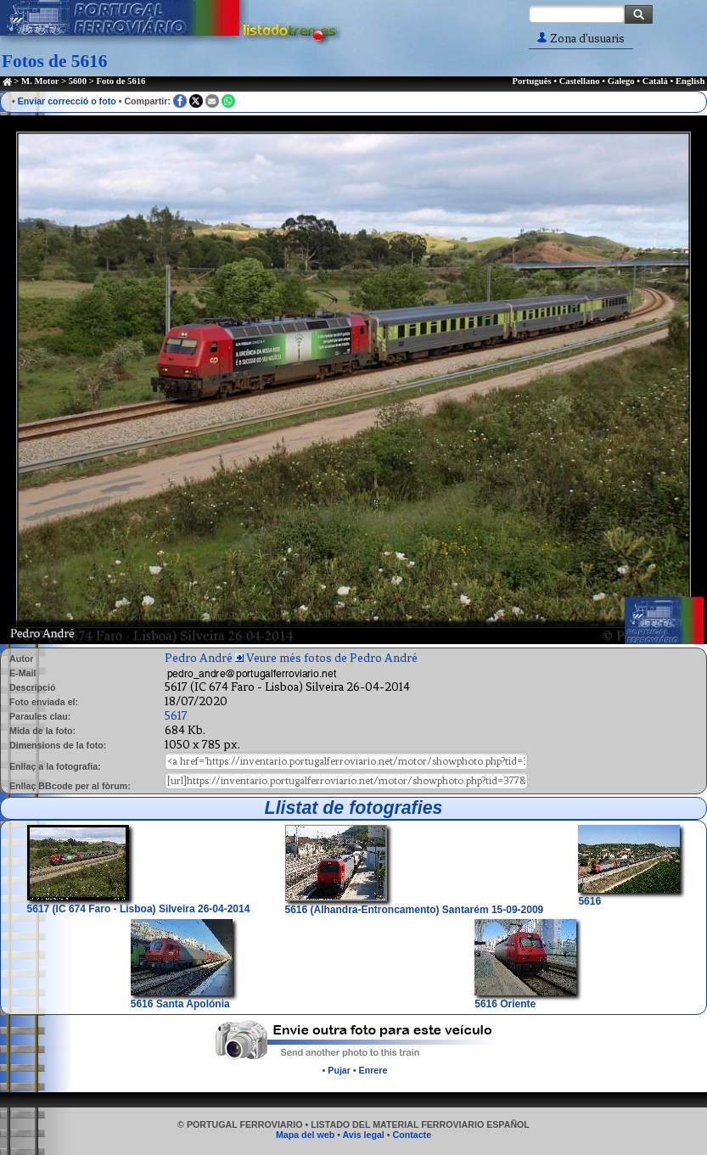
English (690, 81)
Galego (621, 81)
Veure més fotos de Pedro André (332, 658)
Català (655, 81)
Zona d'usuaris (581, 38)
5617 (176, 716)
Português (531, 81)
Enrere (373, 1070)
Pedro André (199, 658)
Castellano (579, 81)
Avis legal (363, 1135)
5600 (78, 81)
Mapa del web (305, 1135)
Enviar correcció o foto (67, 101)
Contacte (411, 1135)
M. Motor (40, 81)
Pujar (339, 1070)
